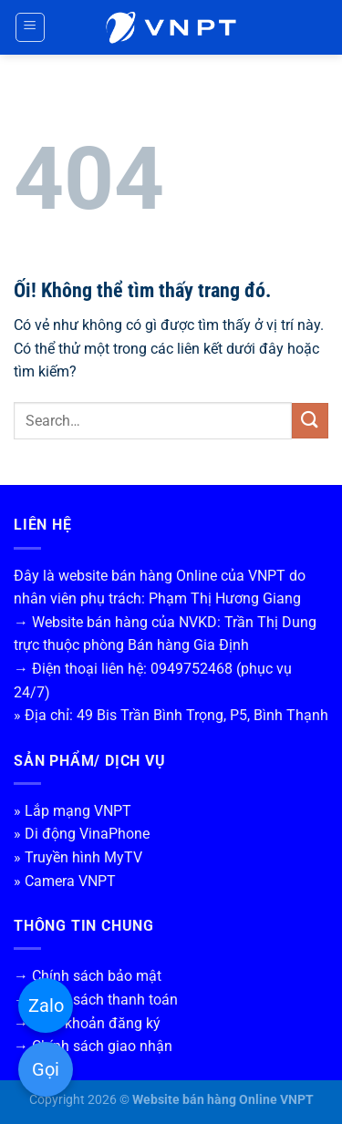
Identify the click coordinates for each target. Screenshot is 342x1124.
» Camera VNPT (65, 881)
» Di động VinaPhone (82, 833)
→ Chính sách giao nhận (93, 1046)
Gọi (45, 1069)
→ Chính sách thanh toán (96, 999)
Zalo (46, 1005)
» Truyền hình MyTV (78, 857)
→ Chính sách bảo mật (87, 976)
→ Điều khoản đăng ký (87, 1023)
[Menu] (31, 27)
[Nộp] (310, 420)
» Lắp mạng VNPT (72, 811)
